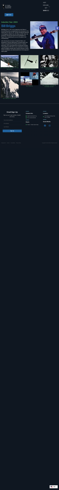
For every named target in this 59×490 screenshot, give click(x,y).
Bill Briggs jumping (29, 69)
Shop (44, 11)
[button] (57, 28)
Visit (44, 3)
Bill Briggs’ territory (19, 98)
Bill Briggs (19, 85)
